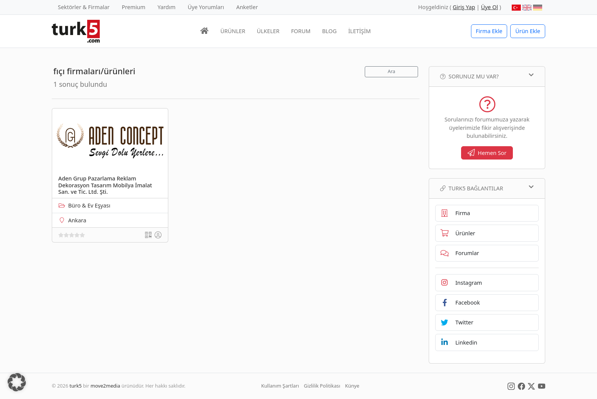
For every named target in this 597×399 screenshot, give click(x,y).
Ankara (77, 220)
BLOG (329, 31)
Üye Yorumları (206, 7)
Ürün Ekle (527, 31)
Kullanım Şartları (280, 385)
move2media (105, 385)
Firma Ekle (489, 31)
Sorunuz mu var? (487, 76)
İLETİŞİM (359, 31)
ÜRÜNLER (232, 31)
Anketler (247, 7)
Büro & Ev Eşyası (89, 205)
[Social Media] (511, 385)
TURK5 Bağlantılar (487, 188)
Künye (352, 385)
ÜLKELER (268, 31)
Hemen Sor (487, 152)
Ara (391, 71)
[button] (17, 382)
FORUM (300, 31)
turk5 (76, 385)
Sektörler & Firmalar (84, 7)
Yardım (167, 7)
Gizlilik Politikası (322, 385)
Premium (133, 7)
